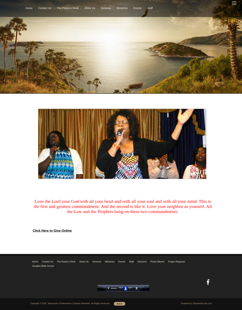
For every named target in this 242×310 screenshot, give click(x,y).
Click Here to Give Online (52, 230)
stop (140, 288)
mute (109, 288)
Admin (120, 304)
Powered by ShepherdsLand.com (196, 303)
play (126, 288)
